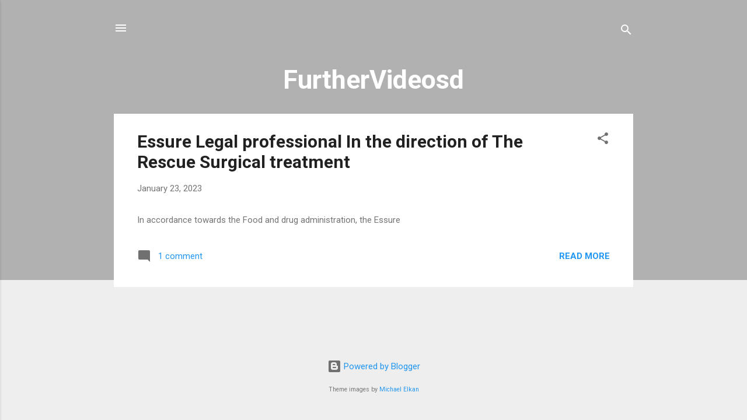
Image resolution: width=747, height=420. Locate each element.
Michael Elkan (399, 389)
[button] (603, 140)
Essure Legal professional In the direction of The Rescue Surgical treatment (330, 151)
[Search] (626, 32)
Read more (584, 256)
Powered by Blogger (373, 366)
